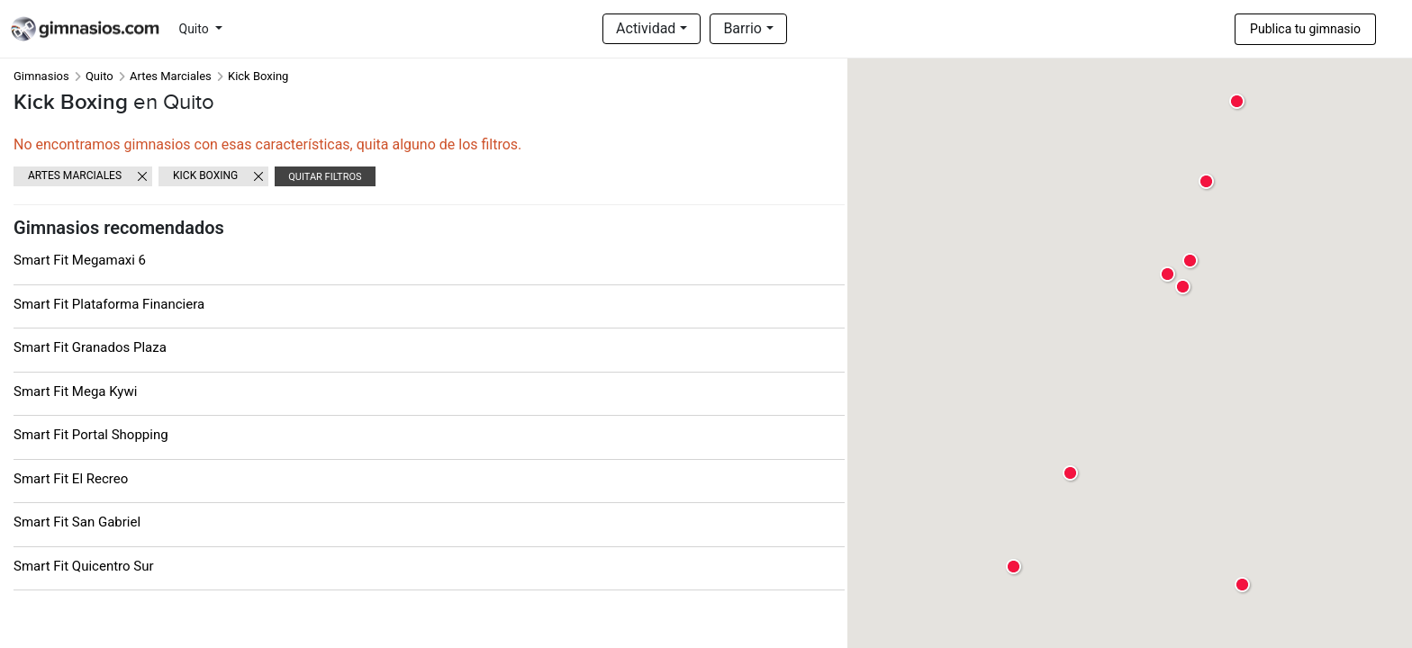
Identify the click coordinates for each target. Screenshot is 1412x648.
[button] (1183, 287)
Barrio (742, 28)
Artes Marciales (171, 76)
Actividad (645, 28)
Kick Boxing (205, 175)
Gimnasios (41, 76)
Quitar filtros (324, 177)
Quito (196, 29)
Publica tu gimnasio (1305, 29)
